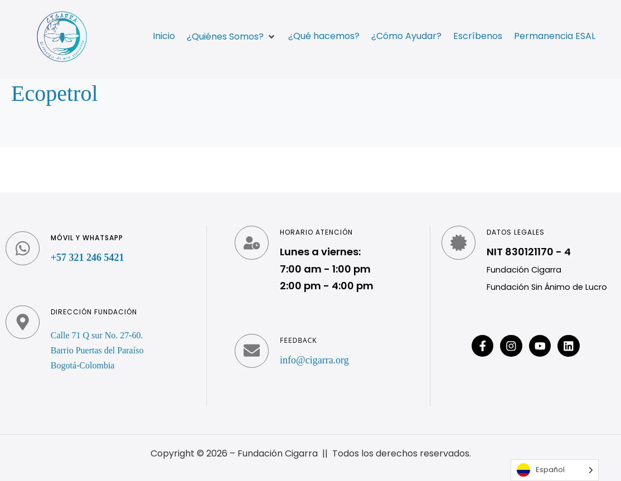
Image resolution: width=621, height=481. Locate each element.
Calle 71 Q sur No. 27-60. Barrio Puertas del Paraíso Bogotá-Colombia (97, 350)
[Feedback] (252, 351)
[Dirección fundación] (23, 322)
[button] (232, 37)
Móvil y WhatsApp (87, 237)
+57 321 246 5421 (88, 257)
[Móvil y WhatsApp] (23, 248)
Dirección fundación (94, 312)
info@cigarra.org (315, 360)
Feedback (298, 340)
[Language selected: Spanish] (555, 470)
